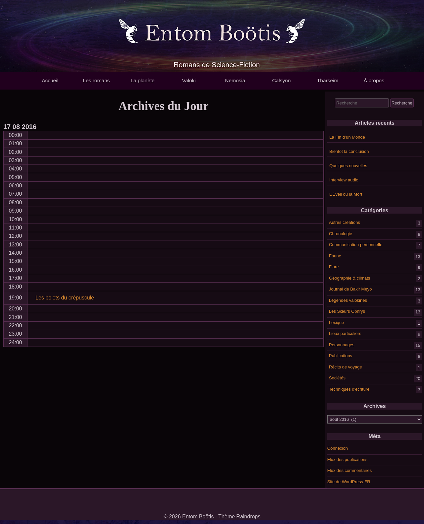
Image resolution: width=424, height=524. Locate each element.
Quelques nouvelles (348, 165)
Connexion (337, 448)
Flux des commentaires (349, 470)
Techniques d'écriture (349, 388)
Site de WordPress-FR (348, 481)
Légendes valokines (348, 299)
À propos (374, 80)
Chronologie (340, 233)
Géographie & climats (349, 277)
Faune (335, 255)
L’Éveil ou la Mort (345, 194)
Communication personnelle (355, 244)
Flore (334, 266)
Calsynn (281, 80)
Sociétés (337, 377)
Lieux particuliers (345, 333)
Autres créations (344, 222)
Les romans (96, 80)
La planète (142, 80)
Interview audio (343, 179)
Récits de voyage (345, 366)
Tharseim (328, 80)
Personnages (341, 344)
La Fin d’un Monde (347, 137)
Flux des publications (347, 459)
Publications (340, 355)
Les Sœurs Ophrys (347, 311)
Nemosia (235, 80)
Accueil (50, 80)
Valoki (189, 80)
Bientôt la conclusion (349, 151)
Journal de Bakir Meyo (350, 289)
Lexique (336, 322)
